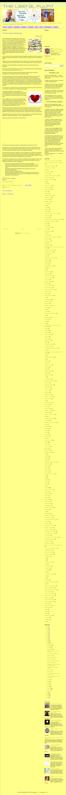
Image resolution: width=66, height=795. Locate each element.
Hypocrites (47, 330)
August (48, 679)
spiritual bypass (48, 503)
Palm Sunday (47, 426)
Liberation (47, 372)
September (49, 649)
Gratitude (46, 311)
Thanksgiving (47, 513)
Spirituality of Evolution (49, 507)
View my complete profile (50, 58)
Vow (45, 577)
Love (46, 376)
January (49, 690)
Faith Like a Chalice (49, 277)
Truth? (46, 564)
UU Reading (30, 27)
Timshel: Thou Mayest (49, 552)
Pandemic (47, 428)
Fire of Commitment (49, 285)
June (48, 681)
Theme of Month (48, 541)
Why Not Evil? (47, 607)
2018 (47, 640)
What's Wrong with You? (52, 657)
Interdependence (48, 346)
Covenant (47, 225)
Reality (46, 460)
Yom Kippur (8, 187)
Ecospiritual (47, 259)
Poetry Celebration (48, 440)
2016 (47, 692)
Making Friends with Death (50, 380)
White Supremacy (48, 597)
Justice (46, 363)
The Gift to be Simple (49, 527)
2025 (47, 628)
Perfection (47, 434)
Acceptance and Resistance (50, 165)
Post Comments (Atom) (25, 233)
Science (46, 483)
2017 (47, 642)
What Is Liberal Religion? (50, 593)
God (45, 297)
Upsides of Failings (50, 655)
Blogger (46, 792)
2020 (47, 637)
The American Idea (48, 517)
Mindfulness (47, 392)
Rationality (47, 458)
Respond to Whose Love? (50, 473)
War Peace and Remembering (51, 581)
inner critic (47, 338)
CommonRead (47, 215)
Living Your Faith (48, 374)
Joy (45, 359)
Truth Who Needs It (48, 562)
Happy (46, 321)
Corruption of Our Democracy (50, 221)
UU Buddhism (47, 568)
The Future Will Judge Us (50, 525)
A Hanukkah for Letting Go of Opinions (52, 160)
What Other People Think (50, 595)
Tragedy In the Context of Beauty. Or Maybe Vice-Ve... (53, 665)
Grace (46, 309)
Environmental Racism (49, 265)
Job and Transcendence (49, 357)
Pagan (46, 424)
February (49, 688)
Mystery (46, 406)
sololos (38, 792)
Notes (46, 416)
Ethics (46, 267)
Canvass (46, 203)
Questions (47, 448)
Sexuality (46, 491)
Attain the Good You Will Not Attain (51, 175)
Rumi (46, 475)
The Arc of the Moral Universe (51, 519)
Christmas (47, 211)
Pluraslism (47, 436)
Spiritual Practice (48, 27)
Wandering (47, 579)
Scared (46, 481)
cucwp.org (47, 57)
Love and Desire (48, 378)
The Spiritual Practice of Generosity (52, 537)
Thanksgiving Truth (48, 515)
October (49, 647)
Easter (46, 255)
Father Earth (47, 279)
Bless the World (48, 187)
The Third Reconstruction (50, 539)
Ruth (46, 477)
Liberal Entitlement (48, 370)
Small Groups (16, 27)
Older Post (39, 229)
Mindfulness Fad (48, 394)
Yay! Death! (47, 617)
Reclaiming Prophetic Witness (51, 462)
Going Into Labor (48, 305)
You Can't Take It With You (55, 753)
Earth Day (47, 254)
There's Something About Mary (51, 548)
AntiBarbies (47, 173)
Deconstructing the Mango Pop (56, 761)
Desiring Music (48, 245)
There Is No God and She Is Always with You (53, 545)
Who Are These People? (49, 599)
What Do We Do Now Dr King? (51, 589)
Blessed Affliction (48, 189)
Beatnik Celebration (48, 177)
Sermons (10, 27)
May (48, 683)
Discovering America (49, 252)
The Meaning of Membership (50, 531)
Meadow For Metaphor (49, 384)
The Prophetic (47, 535)
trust (45, 560)
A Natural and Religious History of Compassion (54, 162)
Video (36, 27)
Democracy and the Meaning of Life (52, 237)
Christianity (47, 209)
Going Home (47, 303)
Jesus (46, 350)
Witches (46, 611)
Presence (46, 444)
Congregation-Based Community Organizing (53, 219)
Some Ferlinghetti (50, 669)
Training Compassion (49, 554)
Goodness (47, 307)
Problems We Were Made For (53, 660)
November (49, 645)
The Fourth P (47, 523)
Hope (46, 323)
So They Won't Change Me (55, 704)
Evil (45, 269)
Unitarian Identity (48, 566)
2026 (47, 626)
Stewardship (47, 509)
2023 (47, 632)
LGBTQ (46, 369)
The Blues (47, 521)
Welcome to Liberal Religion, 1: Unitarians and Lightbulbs (56, 721)
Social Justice (47, 499)
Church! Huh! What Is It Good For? (52, 213)
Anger (46, 169)
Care (46, 205)
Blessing (46, 191)
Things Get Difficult (48, 550)
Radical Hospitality (48, 452)
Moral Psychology (48, 402)
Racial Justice (47, 450)
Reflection (47, 465)
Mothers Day (47, 404)
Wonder (46, 613)
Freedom (46, 293)
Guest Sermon (47, 317)
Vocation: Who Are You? (49, 573)
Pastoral (46, 432)
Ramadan (47, 456)
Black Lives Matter (48, 185)
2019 (47, 639)
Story (46, 511)
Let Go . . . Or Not (48, 365)
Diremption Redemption (49, 250)
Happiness (47, 319)
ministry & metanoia (49, 396)
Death (46, 233)
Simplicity (46, 497)
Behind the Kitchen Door (49, 179)
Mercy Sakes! (47, 386)
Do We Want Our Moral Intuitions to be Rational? (53, 677)
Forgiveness (47, 291)
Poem (46, 438)
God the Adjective (48, 299)
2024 (47, 630)
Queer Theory (47, 446)
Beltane (46, 183)
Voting (46, 575)
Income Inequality (48, 334)
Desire (46, 243)
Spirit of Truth (47, 501)
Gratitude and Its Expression (50, 313)
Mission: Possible (48, 398)
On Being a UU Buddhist (49, 418)
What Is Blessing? (48, 591)
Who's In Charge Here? (49, 601)
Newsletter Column (48, 410)
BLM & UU (47, 193)
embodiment (47, 261)
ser (45, 485)
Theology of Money (48, 543)
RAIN (46, 454)
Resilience (47, 471)
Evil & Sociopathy (48, 271)
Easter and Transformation (50, 257)
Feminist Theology (48, 281)
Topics (41, 27)
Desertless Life (48, 241)
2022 (47, 633)
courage (46, 223)
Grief (46, 315)
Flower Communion (48, 287)
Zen (45, 621)
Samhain (46, 479)
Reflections (24, 27)
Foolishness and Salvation (50, 289)
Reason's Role (50, 671)
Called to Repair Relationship (52, 653)
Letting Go (47, 366)
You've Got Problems (51, 662)
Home (5, 27)
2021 (47, 635)
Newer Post (5, 229)
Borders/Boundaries (49, 195)
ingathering (47, 336)
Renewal (46, 467)
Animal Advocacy (48, 171)
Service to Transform (49, 489)
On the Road (47, 420)
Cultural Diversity (48, 227)
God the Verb (47, 301)
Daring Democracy (48, 231)
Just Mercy (47, 361)
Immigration (47, 332)
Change (46, 207)
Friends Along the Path (49, 295)
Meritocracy (47, 390)
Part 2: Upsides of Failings (7, 182)
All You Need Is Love (49, 167)
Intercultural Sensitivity (49, 344)
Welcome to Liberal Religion (50, 585)
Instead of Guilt (48, 340)
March (48, 686)
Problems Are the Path (51, 659)
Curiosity (46, 229)
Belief (46, 181)
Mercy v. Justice (48, 388)
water (46, 583)
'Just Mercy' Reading (54, 768)
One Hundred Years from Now (51, 422)
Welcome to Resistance (49, 587)
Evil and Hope (47, 273)
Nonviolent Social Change (50, 414)
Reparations (47, 469)
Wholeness (47, 603)
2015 (47, 694)
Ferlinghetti (47, 283)
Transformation (48, 556)
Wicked (46, 609)
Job (45, 355)
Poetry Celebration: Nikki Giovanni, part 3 (55, 712)
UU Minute (56, 27)
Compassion (47, 217)
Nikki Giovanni (47, 412)
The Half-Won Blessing (49, 529)
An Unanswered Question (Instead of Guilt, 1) (55, 745)
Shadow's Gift (47, 493)
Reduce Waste (48, 463)
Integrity (46, 342)
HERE (56, 153)
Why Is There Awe (48, 605)
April (48, 684)
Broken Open (47, 199)
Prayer (46, 442)
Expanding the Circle (49, 275)
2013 (47, 697)
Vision (46, 571)
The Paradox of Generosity (50, 533)
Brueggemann (47, 201)
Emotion (46, 263)
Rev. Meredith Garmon (57, 49)
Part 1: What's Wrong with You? (8, 180)
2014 (47, 695)
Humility (46, 328)
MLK (46, 400)
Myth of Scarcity (48, 408)
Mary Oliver (47, 382)
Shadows (46, 495)
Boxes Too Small (48, 197)
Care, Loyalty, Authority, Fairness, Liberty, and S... (53, 674)
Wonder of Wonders (49, 615)
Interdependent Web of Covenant (51, 348)
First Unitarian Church (26, 23)
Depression (47, 239)
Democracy (47, 235)
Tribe (46, 558)
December (49, 644)
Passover (46, 430)
